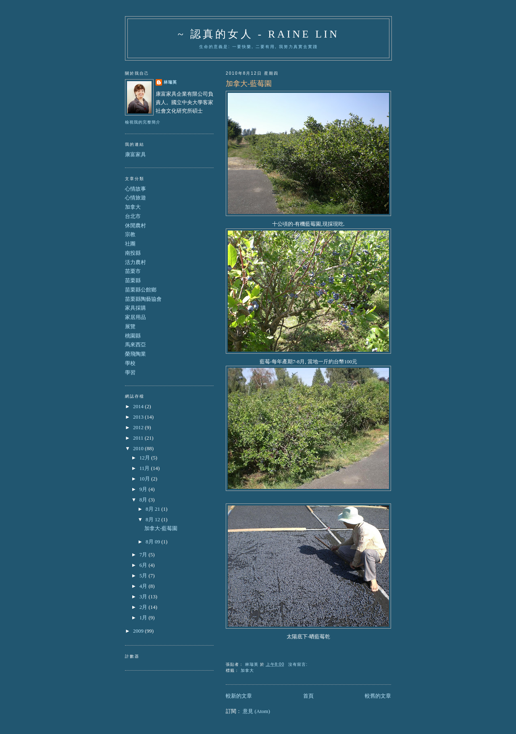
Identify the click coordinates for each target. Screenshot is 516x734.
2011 (139, 438)
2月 (144, 607)
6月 (144, 565)
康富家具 (135, 154)
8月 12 (153, 519)
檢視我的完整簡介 (142, 122)
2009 (139, 631)
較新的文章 (239, 696)
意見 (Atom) (256, 711)
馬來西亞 (135, 345)
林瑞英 (170, 82)
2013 (139, 417)
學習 (130, 372)
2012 (139, 427)
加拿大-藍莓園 (249, 84)
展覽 (130, 326)
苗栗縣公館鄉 (140, 290)
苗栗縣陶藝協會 (143, 299)
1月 (144, 617)
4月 (144, 586)
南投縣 (133, 253)
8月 (144, 500)
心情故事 (135, 189)
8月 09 (153, 542)
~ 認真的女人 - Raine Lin (258, 34)
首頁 (308, 696)
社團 (130, 244)
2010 (139, 448)
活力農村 (135, 262)
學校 (130, 363)
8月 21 (153, 509)
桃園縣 (133, 336)
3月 (144, 596)
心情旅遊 (135, 198)
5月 (144, 576)
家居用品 (135, 317)
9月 (144, 489)
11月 (145, 468)
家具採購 (135, 308)
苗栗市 (133, 271)
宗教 (130, 234)
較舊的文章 (378, 696)
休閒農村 (135, 225)
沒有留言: (298, 664)
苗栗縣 (133, 280)
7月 (144, 555)
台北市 (133, 216)
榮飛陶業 (135, 354)
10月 (145, 479)
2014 (139, 406)
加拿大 (247, 670)
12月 (145, 458)
